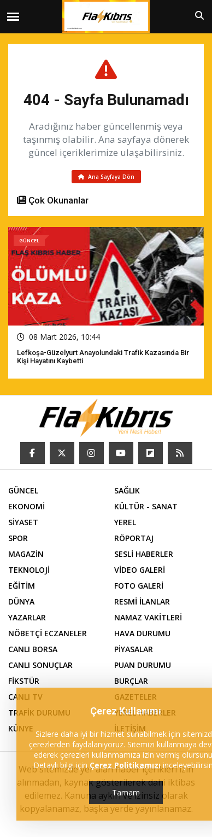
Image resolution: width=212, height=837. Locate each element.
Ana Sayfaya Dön (106, 177)
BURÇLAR (131, 681)
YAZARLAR (27, 617)
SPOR (18, 538)
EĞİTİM (21, 585)
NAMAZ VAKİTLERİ (148, 617)
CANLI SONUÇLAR (40, 665)
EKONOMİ (26, 506)
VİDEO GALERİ (139, 570)
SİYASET (23, 522)
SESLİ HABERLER (143, 554)
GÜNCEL (23, 490)
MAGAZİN (26, 554)
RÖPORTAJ (134, 538)
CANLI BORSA (32, 649)
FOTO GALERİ (138, 585)
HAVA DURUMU (142, 633)
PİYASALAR (133, 649)
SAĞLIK (127, 490)
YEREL (125, 522)
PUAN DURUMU (142, 665)
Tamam (126, 792)
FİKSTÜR (23, 681)
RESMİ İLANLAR (142, 601)
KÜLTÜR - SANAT (146, 506)
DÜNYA (21, 601)
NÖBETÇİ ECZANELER (47, 633)
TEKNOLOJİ (29, 570)
